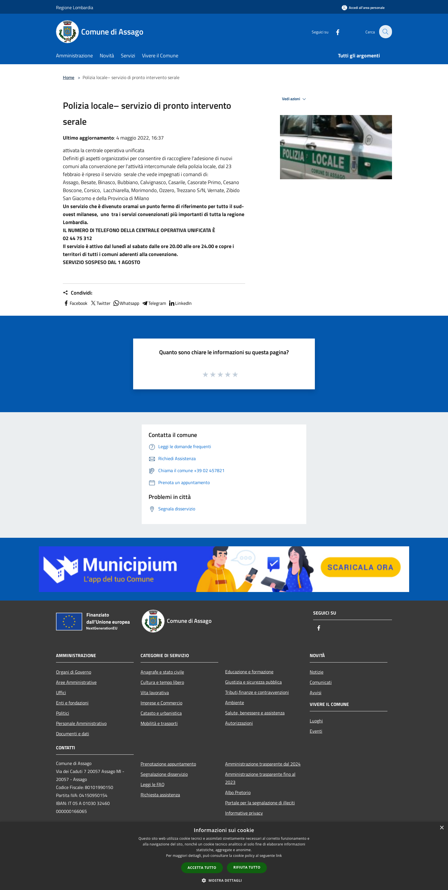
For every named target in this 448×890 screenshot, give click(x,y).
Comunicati (321, 682)
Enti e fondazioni (72, 702)
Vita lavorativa (155, 692)
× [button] (441, 828)
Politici (62, 713)
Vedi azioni (295, 99)
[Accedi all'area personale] (363, 7)
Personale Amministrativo (81, 723)
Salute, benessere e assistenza (255, 712)
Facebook (75, 303)
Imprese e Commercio (161, 702)
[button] (224, 880)
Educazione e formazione (249, 671)
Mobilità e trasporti (159, 723)
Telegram (153, 303)
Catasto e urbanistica (161, 713)
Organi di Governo (73, 671)
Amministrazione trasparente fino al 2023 (260, 778)
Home (68, 77)
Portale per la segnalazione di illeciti (260, 802)
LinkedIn (180, 303)
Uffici (61, 692)
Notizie (316, 671)
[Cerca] (385, 32)
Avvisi (315, 692)
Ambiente (234, 702)
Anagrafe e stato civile (162, 671)
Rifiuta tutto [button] (247, 867)
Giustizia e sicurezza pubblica (253, 681)
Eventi (316, 731)
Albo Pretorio (238, 792)
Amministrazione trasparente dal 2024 (263, 763)
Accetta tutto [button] (202, 867)
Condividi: (77, 293)
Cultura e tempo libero (162, 682)
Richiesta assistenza (160, 794)
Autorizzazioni (239, 723)
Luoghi (316, 720)
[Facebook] (334, 31)
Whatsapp (126, 303)
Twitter (100, 303)
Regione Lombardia (74, 7)
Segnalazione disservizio (164, 774)
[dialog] (224, 856)
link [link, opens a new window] (279, 855)
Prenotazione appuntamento (168, 763)
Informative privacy (244, 813)
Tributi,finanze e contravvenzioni (257, 692)
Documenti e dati (72, 733)
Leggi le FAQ (153, 784)
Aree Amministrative (76, 682)
